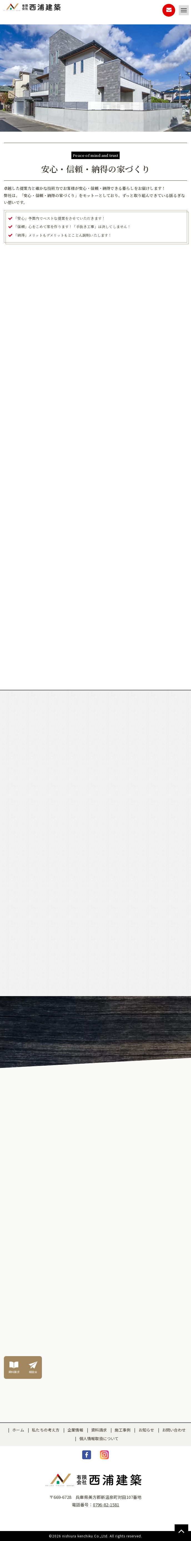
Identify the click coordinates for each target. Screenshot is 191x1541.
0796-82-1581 (106, 1504)
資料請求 (99, 1430)
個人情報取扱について (99, 1438)
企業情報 (75, 1430)
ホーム (18, 1430)
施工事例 (122, 1430)
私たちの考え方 (45, 1430)
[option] (95, 193)
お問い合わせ (174, 1430)
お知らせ (146, 1430)
